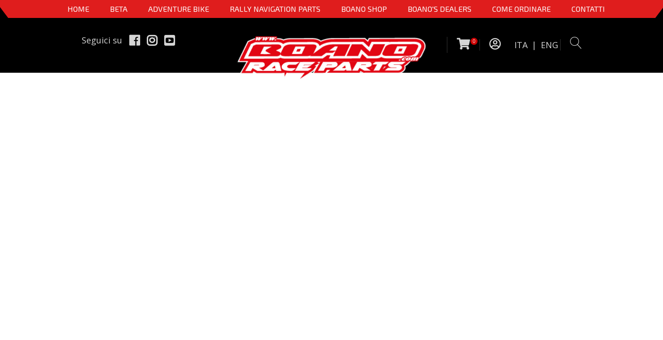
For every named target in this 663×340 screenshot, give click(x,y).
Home (78, 8)
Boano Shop (364, 8)
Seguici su (102, 40)
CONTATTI (588, 8)
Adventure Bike (178, 8)
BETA (118, 8)
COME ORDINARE (521, 8)
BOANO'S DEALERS (439, 8)
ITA (521, 45)
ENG (549, 45)
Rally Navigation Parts (275, 8)
